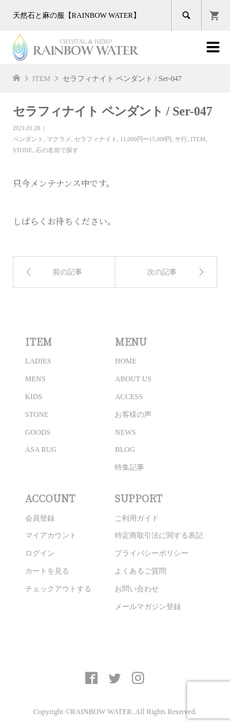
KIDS (33, 396)
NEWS (125, 432)
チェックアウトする (58, 589)
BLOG (125, 449)
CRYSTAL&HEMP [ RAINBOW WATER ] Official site (115, 649)
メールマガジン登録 (148, 606)
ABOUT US (133, 379)
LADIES (38, 361)
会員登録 (40, 518)
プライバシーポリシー (151, 553)
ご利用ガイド (137, 518)
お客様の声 (133, 414)
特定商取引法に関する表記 (159, 535)
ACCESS (128, 396)
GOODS (37, 432)
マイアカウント (51, 535)
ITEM (197, 139)
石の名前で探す (57, 150)
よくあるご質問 (140, 571)
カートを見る (47, 571)
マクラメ (59, 139)
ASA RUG (41, 449)
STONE (23, 150)
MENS (35, 379)
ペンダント (28, 139)
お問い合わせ (137, 589)
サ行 (181, 139)
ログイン (40, 553)
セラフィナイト (95, 139)
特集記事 (129, 467)
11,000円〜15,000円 (146, 139)
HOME (125, 361)
